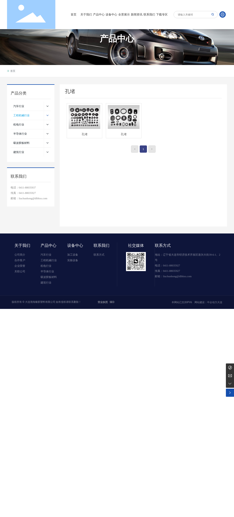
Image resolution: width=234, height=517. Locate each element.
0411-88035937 (27, 187)
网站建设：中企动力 (205, 302)
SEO (112, 302)
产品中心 (117, 39)
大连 (219, 302)
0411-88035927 (27, 193)
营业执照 (103, 302)
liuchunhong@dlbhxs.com (177, 276)
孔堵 (84, 134)
